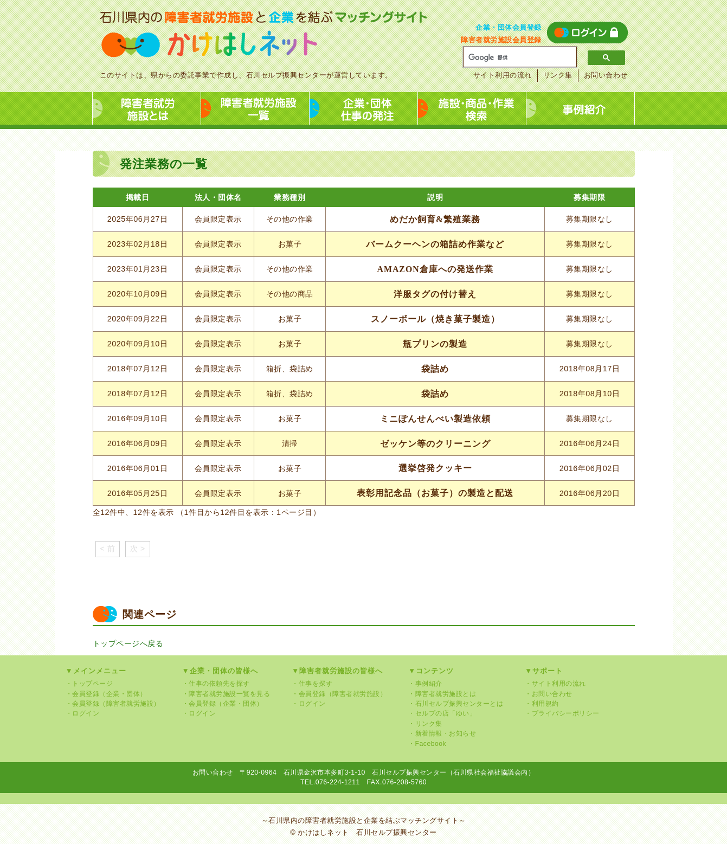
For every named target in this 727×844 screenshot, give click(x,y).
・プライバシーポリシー (562, 713)
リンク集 (557, 75)
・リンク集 (425, 723)
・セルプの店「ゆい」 (442, 713)
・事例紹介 (425, 683)
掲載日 (138, 197)
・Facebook (427, 744)
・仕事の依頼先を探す (216, 683)
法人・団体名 (218, 197)
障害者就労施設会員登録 (501, 40)
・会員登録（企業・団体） (106, 694)
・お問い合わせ (548, 694)
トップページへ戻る (128, 643)
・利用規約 (542, 703)
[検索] (516, 57)
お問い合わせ (606, 75)
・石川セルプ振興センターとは (455, 703)
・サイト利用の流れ (555, 683)
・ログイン (83, 713)
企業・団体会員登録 (508, 27)
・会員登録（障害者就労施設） (113, 703)
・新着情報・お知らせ (442, 733)
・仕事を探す (312, 683)
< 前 (107, 548)
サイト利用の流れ (502, 75)
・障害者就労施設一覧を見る (226, 694)
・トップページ (89, 683)
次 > (137, 548)
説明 (435, 197)
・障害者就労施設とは (442, 694)
